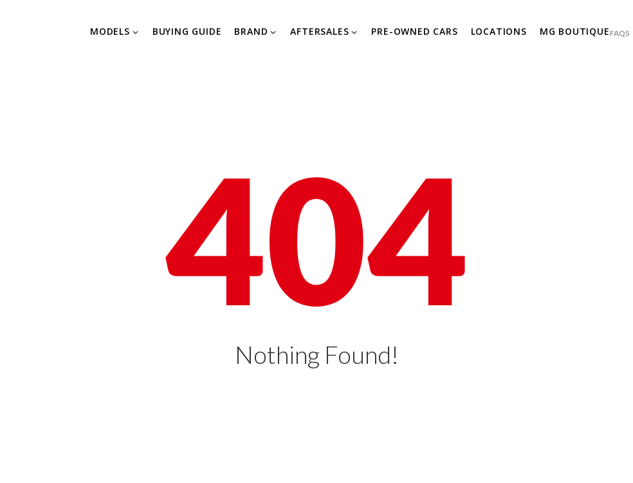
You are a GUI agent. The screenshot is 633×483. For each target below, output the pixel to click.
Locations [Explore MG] (499, 31)
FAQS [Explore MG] (619, 33)
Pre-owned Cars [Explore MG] (414, 31)
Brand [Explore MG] (251, 31)
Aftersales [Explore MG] (319, 31)
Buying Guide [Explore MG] (187, 31)
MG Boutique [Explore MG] (575, 31)
